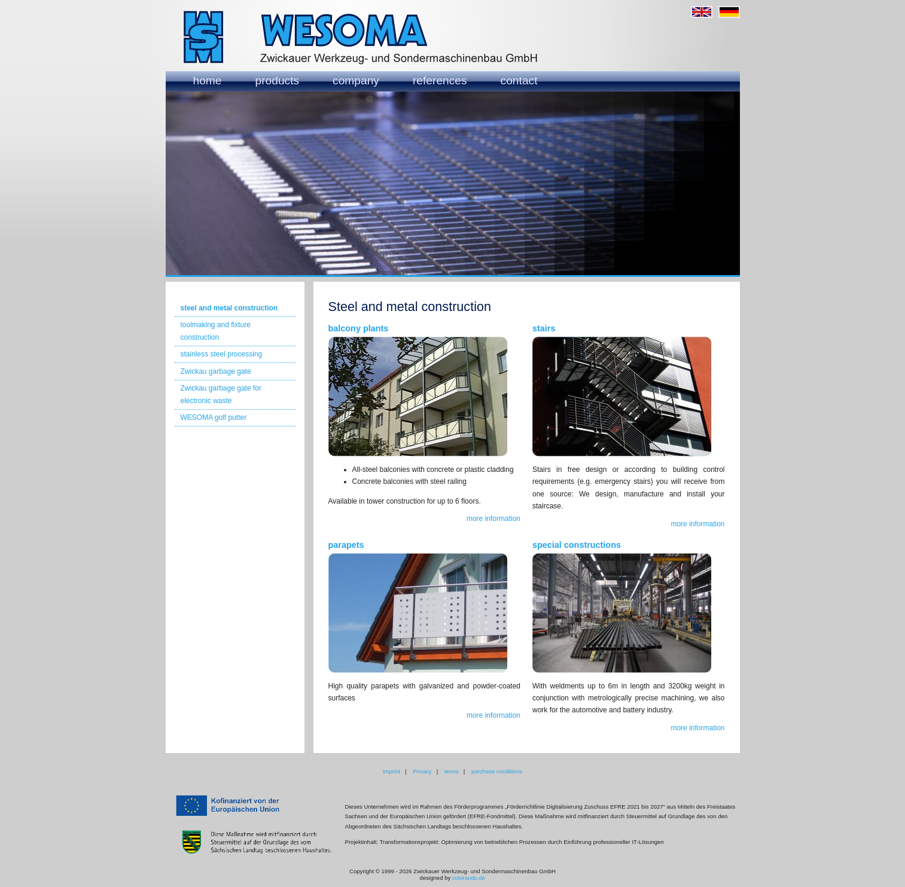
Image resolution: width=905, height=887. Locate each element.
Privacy (422, 771)
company (356, 80)
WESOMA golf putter (214, 417)
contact (519, 80)
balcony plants (358, 328)
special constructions (576, 545)
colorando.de (468, 877)
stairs (543, 328)
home (207, 80)
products (277, 80)
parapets (346, 545)
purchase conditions (496, 771)
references (440, 80)
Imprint (391, 771)
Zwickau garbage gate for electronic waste (221, 394)
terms (451, 771)
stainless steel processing (222, 354)
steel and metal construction (229, 308)
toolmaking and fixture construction (216, 331)
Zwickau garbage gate (216, 371)
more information (493, 518)
